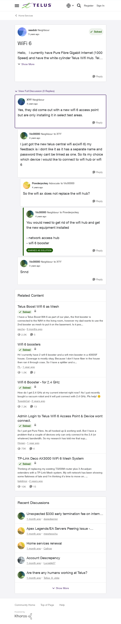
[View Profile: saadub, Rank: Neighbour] (22, 31)
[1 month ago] (34, 519)
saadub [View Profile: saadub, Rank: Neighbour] (32, 30)
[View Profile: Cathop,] (21, 545)
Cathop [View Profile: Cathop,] (48, 548)
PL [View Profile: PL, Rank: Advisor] (19, 366)
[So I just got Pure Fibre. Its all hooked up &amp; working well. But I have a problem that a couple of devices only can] (60, 434)
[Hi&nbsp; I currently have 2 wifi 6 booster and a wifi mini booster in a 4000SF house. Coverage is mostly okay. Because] (60, 358)
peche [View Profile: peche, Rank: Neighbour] (21, 329)
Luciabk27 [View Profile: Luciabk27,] (49, 563)
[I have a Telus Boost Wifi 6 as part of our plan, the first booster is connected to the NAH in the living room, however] (60, 320)
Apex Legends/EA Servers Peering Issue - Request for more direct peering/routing (58, 528)
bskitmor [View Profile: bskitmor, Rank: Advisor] (22, 480)
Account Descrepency (43, 558)
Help (62, 604)
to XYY (57, 133)
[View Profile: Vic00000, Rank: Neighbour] (23, 135)
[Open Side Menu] (17, 5)
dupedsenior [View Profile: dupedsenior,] (51, 518)
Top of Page (47, 604)
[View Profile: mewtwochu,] (21, 530)
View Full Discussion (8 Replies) (35, 91)
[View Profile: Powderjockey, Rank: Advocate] (26, 185)
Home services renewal (44, 543)
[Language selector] (70, 5)
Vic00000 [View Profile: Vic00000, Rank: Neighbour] (34, 133)
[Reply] (97, 76)
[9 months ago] (33, 329)
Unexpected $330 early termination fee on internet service (65, 514)
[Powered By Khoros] (60, 615)
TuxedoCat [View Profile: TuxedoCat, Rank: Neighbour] (24, 400)
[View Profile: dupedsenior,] (21, 516)
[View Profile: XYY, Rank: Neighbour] (21, 101)
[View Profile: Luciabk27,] (21, 560)
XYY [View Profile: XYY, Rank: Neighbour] (29, 99)
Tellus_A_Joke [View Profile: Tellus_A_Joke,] (51, 577)
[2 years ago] (37, 401)
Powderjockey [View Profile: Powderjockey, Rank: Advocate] (40, 183)
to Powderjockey (69, 212)
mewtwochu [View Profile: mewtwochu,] (51, 533)
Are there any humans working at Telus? (57, 573)
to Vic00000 (67, 183)
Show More (26, 64)
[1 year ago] (28, 367)
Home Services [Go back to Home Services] (24, 15)
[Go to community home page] (37, 5)
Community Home (25, 604)
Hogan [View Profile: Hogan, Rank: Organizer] (21, 443)
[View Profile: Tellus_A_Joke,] (21, 575)
